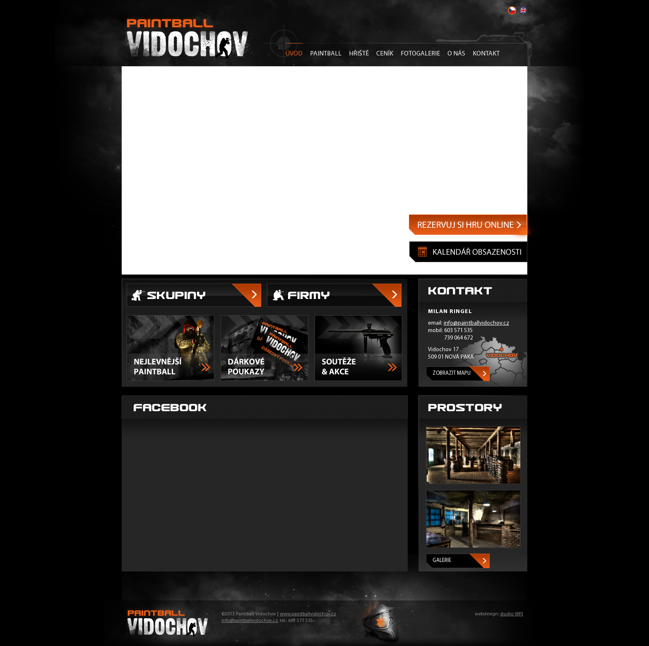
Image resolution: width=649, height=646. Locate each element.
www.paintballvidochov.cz (308, 614)
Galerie (442, 560)
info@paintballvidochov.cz (476, 323)
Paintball (325, 54)
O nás (456, 54)
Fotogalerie (420, 54)
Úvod (294, 54)
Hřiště (359, 54)
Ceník (384, 54)
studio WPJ (511, 614)
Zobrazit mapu (452, 373)
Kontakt (486, 54)
